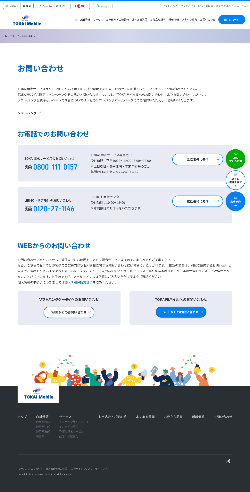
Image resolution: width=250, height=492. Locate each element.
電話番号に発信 (198, 159)
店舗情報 (42, 416)
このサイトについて (81, 468)
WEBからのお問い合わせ (69, 312)
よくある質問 (139, 19)
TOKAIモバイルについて (30, 468)
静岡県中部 (43, 426)
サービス (98, 19)
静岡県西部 (43, 422)
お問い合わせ (207, 19)
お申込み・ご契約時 (117, 19)
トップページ (12, 36)
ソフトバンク (27, 113)
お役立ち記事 (157, 19)
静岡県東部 (43, 431)
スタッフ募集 (189, 19)
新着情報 (174, 19)
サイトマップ (102, 468)
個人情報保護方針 (76, 282)
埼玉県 (40, 436)
